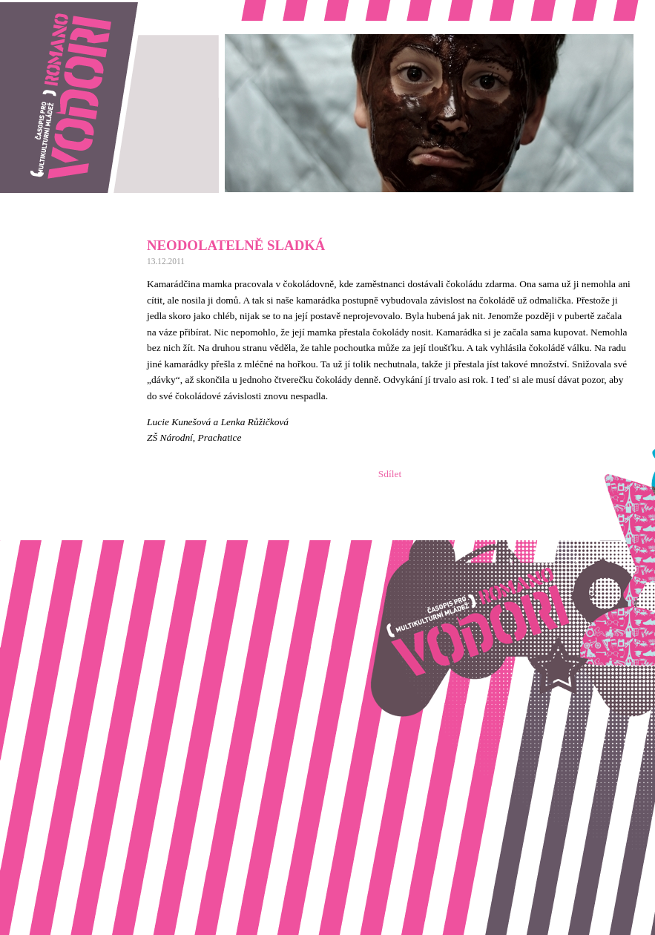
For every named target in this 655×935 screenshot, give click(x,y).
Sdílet (389, 473)
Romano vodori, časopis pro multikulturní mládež (99, 7)
